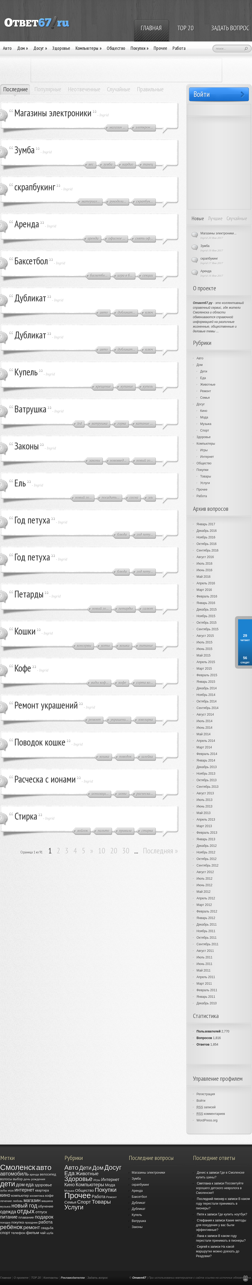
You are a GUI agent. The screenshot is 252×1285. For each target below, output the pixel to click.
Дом (22, 48)
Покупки (139, 48)
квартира (42, 1190)
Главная (5, 1277)
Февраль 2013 (207, 833)
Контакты (51, 1277)
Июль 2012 (205, 878)
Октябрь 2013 (207, 780)
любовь (18, 1201)
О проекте (21, 1277)
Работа (179, 48)
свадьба (47, 1228)
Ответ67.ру (203, 303)
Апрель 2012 (206, 898)
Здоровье (61, 48)
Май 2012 (204, 892)
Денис (201, 1172)
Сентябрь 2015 (208, 629)
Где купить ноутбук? (232, 1214)
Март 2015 (204, 668)
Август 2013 (205, 793)
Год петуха (32, 520)
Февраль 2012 (207, 911)
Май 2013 (204, 813)
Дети (203, 371)
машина (47, 1201)
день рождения (34, 1179)
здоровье (43, 1185)
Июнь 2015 (205, 649)
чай (43, 1233)
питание (9, 1217)
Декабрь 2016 (207, 531)
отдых (26, 1211)
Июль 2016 (205, 563)
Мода (204, 417)
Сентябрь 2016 (208, 550)
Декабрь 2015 (207, 609)
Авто (7, 48)
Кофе (22, 668)
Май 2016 (204, 577)
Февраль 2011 (207, 990)
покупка (17, 1222)
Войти (201, 1101)
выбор (18, 1179)
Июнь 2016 (205, 570)
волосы (6, 1179)
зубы (3, 1190)
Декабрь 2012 (207, 846)
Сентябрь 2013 (208, 787)
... (217, 331)
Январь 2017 (206, 524)
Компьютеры (88, 48)
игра (11, 1190)
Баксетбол (31, 261)
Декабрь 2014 (207, 688)
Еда (203, 378)
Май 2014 (204, 734)
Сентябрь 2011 (208, 944)
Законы (26, 446)
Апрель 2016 (206, 583)
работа (45, 1222)
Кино (203, 411)
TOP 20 (36, 1277)
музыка (5, 1206)
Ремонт (205, 391)
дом (20, 1184)
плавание (26, 1217)
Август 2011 (205, 951)
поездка (5, 1222)
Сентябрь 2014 (208, 708)
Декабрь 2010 (207, 1003)
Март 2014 (204, 747)
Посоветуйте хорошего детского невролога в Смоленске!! (220, 1188)
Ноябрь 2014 (206, 695)
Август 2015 (205, 636)
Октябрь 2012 (207, 859)
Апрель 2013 (206, 819)
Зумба (24, 150)
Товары (205, 476)
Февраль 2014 (207, 754)
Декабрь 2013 (207, 767)
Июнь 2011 (205, 964)
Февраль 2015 (207, 675)
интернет (24, 1190)
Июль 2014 (205, 721)
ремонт (31, 1227)
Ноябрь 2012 (206, 852)
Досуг (40, 48)
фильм (32, 1232)
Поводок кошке (40, 742)
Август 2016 (205, 557)
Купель (26, 372)
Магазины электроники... (219, 233)
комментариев (211, 1114)
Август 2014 (205, 714)
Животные (208, 384)
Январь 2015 (206, 682)
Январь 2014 (206, 760)
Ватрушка (30, 409)
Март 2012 (204, 905)
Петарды (29, 594)
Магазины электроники (53, 113)
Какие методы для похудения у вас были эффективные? (221, 1225)
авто (43, 1167)
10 (101, 850)
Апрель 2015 (206, 662)
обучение (45, 1206)
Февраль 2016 (207, 596)
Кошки (25, 631)
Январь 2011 (206, 997)
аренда (34, 1174)
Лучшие (215, 218)
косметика (37, 1195)
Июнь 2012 (205, 885)
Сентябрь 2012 (208, 865)
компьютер (20, 1196)
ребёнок (11, 1227)
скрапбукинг (34, 187)
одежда (8, 1211)
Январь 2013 (206, 839)
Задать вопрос (97, 1277)
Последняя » (160, 850)
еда (30, 1184)
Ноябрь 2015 (206, 616)
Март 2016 (204, 590)
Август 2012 (205, 872)
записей (206, 1107)
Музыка (205, 424)
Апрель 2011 (206, 977)
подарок (44, 1217)
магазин (32, 1200)
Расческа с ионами (45, 779)
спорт (5, 1233)
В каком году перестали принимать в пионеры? (223, 1203)
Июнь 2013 (205, 806)
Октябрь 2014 (207, 701)
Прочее (160, 48)
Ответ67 (139, 1277)
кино (5, 1195)
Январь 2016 (206, 603)
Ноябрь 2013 (206, 773)
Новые (198, 218)
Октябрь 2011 (207, 938)
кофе (49, 1196)
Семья (205, 398)
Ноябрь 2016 (206, 537)
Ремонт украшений (46, 705)
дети (7, 1184)
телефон (18, 1233)
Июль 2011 (205, 957)
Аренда (26, 224)
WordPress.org (207, 1120)
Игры (204, 450)
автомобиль (14, 1174)
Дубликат (30, 298)
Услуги (205, 483)
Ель (20, 483)
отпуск (41, 1212)
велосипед (48, 1174)
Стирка (25, 816)
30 (126, 850)
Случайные (237, 218)
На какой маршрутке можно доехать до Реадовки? (217, 1251)
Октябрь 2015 (207, 623)
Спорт (204, 430)
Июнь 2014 (205, 728)
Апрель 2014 (206, 741)
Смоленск (17, 1167)
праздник (31, 1222)
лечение (6, 1201)
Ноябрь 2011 (206, 931)
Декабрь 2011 (207, 924)
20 (113, 850)
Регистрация (206, 1094)
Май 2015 (204, 655)
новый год (24, 1206)
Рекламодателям (73, 1277)
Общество (116, 48)
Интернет (207, 457)
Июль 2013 (205, 800)
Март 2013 (204, 826)
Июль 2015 (205, 642)
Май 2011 (204, 970)
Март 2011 (204, 983)
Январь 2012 (206, 918)
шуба (49, 1233)
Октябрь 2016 (207, 544)
